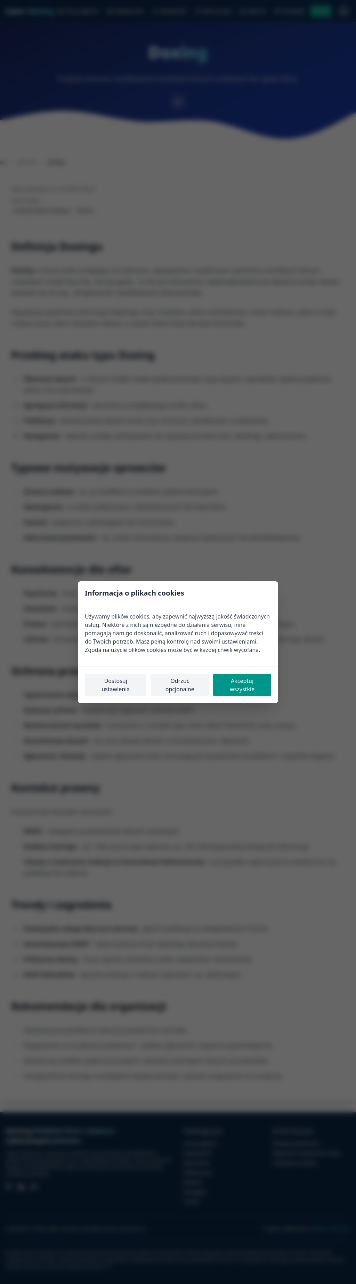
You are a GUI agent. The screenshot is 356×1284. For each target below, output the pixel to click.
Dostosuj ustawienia (116, 685)
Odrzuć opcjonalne (179, 685)
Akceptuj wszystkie (242, 685)
